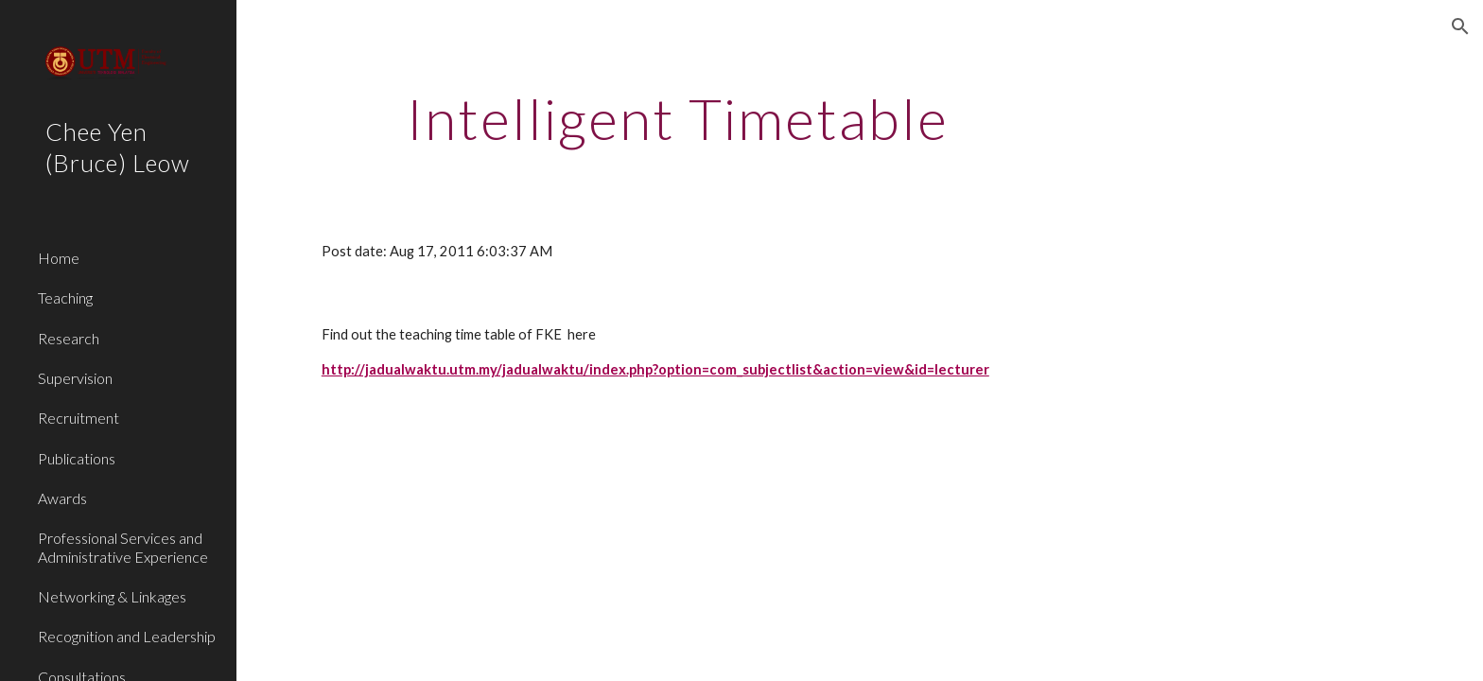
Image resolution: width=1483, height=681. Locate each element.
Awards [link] (62, 498)
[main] (678, 118)
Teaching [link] (65, 297)
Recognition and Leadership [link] (127, 636)
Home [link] (58, 258)
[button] (1460, 26)
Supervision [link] (75, 378)
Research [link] (68, 338)
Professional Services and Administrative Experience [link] (123, 547)
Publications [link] (76, 458)
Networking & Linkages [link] (112, 596)
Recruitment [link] (78, 418)
